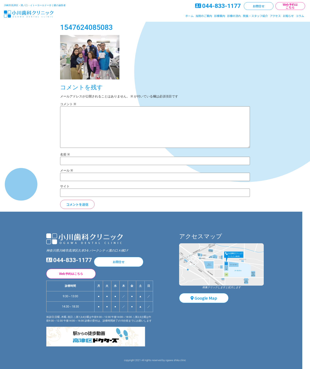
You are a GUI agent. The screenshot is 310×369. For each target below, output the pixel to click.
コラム (300, 16)
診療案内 (219, 16)
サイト (65, 186)
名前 (65, 154)
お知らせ (288, 16)
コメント (68, 104)
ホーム (189, 16)
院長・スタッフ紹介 (255, 16)
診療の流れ (234, 16)
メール (66, 170)
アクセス (275, 16)
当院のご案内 (204, 16)
